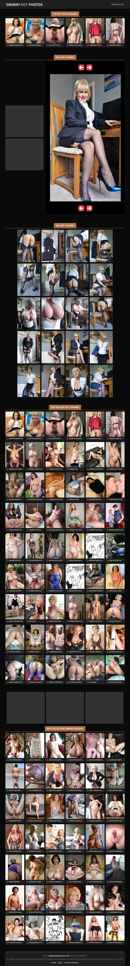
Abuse (53, 962)
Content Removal (71, 962)
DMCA (60, 962)
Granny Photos (24, 4)
